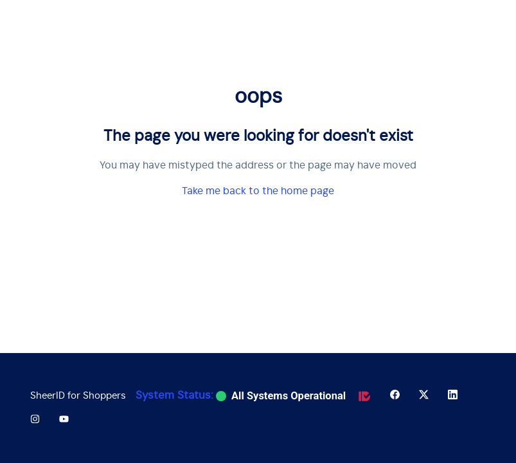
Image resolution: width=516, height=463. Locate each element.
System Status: (174, 395)
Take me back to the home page (258, 191)
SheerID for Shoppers (78, 396)
